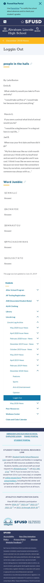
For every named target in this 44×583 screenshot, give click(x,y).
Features (16, 376)
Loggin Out (17, 398)
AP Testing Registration (15, 295)
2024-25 (16, 504)
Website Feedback (14, 542)
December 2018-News (17, 40)
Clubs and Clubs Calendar (16, 419)
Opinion (16, 392)
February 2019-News (18, 365)
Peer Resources (12, 409)
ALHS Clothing (12, 306)
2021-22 (9, 507)
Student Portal (22, 440)
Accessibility (9, 536)
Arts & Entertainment (21, 387)
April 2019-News (17, 360)
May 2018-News (17, 403)
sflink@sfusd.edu (21, 469)
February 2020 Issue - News (21, 338)
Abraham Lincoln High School (22, 434)
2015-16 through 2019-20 (27, 507)
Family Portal (31, 436)
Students (9, 283)
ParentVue (16, 8)
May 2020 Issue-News (19, 328)
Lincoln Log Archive (15, 322)
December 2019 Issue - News (22, 344)
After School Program (15, 290)
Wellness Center (13, 414)
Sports (15, 382)
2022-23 (34, 504)
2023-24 (25, 504)
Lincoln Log (10, 317)
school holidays (10, 480)
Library (9, 311)
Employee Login (13, 436)
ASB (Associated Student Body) (19, 301)
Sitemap (34, 539)
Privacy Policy (20, 539)
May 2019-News (17, 355)
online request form (13, 477)
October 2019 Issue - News (21, 349)
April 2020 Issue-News (19, 333)
